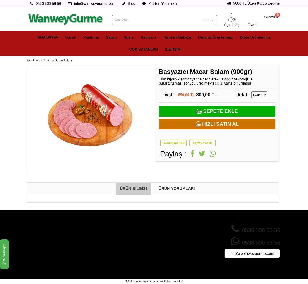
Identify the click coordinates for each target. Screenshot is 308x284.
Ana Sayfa (33, 60)
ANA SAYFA (48, 37)
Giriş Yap (161, 234)
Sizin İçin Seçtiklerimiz (129, 247)
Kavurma (148, 37)
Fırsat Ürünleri (123, 243)
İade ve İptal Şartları (85, 239)
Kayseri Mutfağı (177, 37)
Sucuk (70, 37)
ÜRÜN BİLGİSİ (133, 189)
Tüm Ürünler (122, 252)
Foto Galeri (121, 256)
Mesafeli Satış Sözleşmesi (89, 243)
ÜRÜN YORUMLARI (177, 189)
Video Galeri (122, 260)
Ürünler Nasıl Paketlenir (172, 247)
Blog (158, 256)
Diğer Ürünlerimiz (255, 37)
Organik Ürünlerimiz (215, 37)
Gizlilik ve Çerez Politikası (89, 234)
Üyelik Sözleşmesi (84, 252)
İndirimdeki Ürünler (126, 234)
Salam (111, 37)
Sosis (129, 37)
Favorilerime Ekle (173, 143)
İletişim (160, 252)
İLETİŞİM (173, 49)
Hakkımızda (79, 230)
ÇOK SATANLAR (143, 49)
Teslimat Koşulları (83, 247)
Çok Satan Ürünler (126, 230)
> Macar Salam (62, 60)
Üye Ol (160, 230)
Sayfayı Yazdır (202, 143)
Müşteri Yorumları (167, 243)
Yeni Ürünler (121, 239)
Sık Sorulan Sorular (169, 239)
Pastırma (91, 37)
